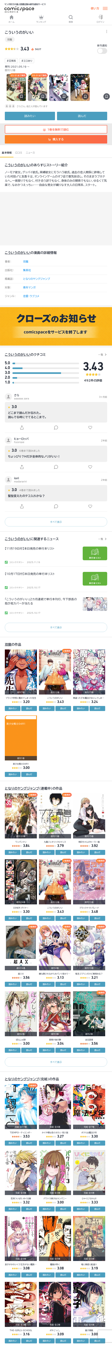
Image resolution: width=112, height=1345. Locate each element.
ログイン (100, 19)
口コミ (18, 152)
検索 (70, 19)
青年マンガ (29, 287)
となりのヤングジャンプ (36, 279)
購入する (56, 139)
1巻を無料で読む (56, 129)
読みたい (29, 116)
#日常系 (11, 61)
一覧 (100, 354)
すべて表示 (56, 522)
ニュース (30, 152)
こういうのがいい (18, 165)
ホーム (11, 19)
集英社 (27, 270)
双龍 (9, 39)
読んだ (82, 116)
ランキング (41, 19)
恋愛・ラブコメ (31, 296)
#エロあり (26, 61)
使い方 (95, 8)
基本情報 (7, 152)
